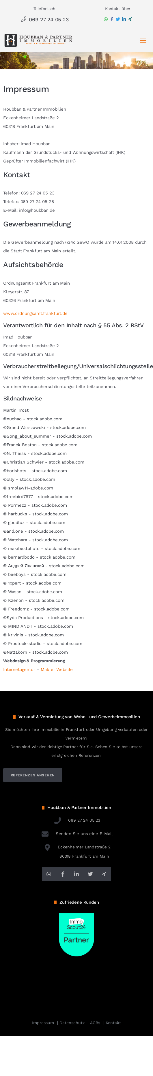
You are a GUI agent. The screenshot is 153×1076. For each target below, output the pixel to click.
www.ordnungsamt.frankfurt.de (35, 313)
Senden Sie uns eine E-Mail (76, 833)
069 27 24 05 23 (44, 19)
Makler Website (57, 669)
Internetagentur (19, 669)
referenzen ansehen (33, 775)
